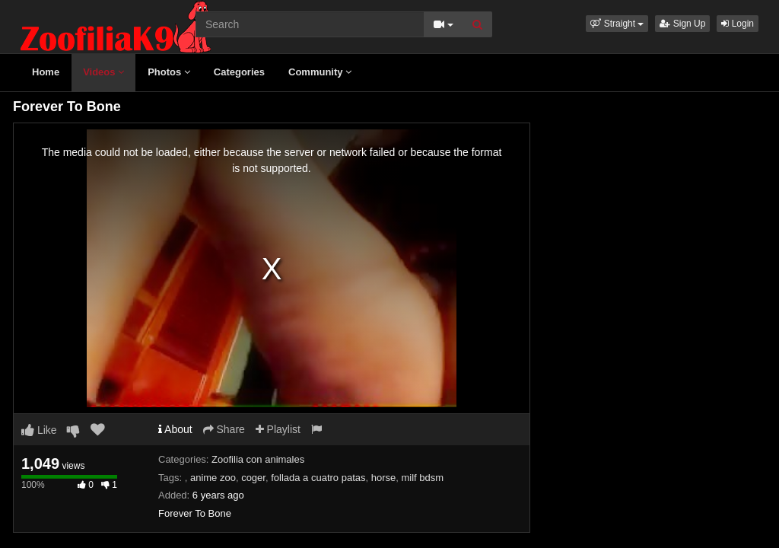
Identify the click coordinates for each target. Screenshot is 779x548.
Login (737, 23)
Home (45, 72)
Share (224, 429)
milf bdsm (423, 477)
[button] (617, 23)
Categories (239, 72)
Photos (169, 72)
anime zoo (213, 477)
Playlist (278, 429)
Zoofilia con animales (257, 459)
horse (383, 477)
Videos (103, 72)
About (175, 429)
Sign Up (682, 23)
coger (253, 477)
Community (319, 72)
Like (39, 430)
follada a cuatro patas (318, 477)
